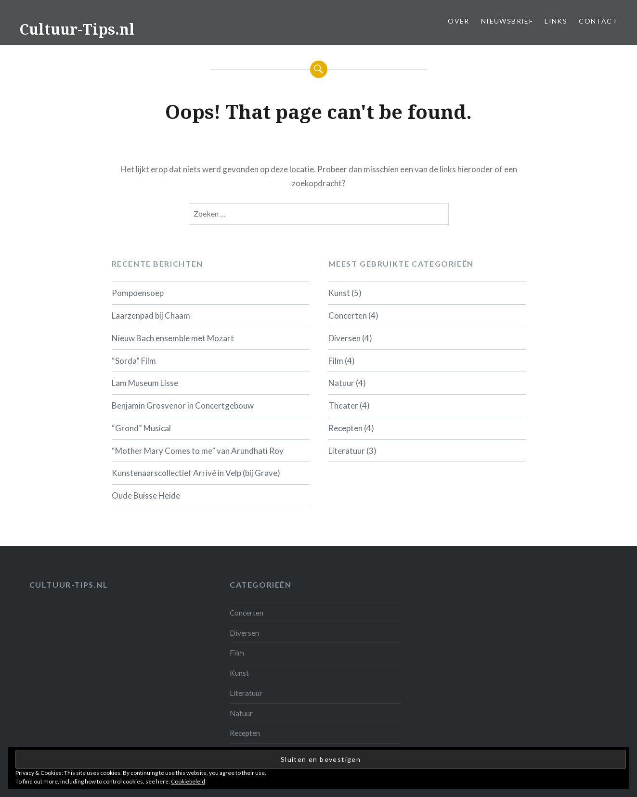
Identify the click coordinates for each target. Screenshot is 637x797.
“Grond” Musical (141, 428)
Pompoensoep (138, 293)
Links (556, 21)
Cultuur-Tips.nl (77, 29)
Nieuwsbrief (507, 21)
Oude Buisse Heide (146, 495)
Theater (343, 405)
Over (458, 21)
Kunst (339, 293)
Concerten (347, 315)
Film (335, 361)
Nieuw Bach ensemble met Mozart (173, 338)
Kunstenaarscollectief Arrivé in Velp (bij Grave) (196, 473)
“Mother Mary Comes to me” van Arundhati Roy (198, 451)
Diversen (344, 338)
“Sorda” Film (134, 361)
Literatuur (346, 451)
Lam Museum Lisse (145, 383)
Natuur (341, 383)
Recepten (345, 428)
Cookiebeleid (188, 781)
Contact (598, 21)
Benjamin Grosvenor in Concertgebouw (183, 405)
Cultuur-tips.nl (68, 584)
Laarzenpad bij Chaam (151, 315)
